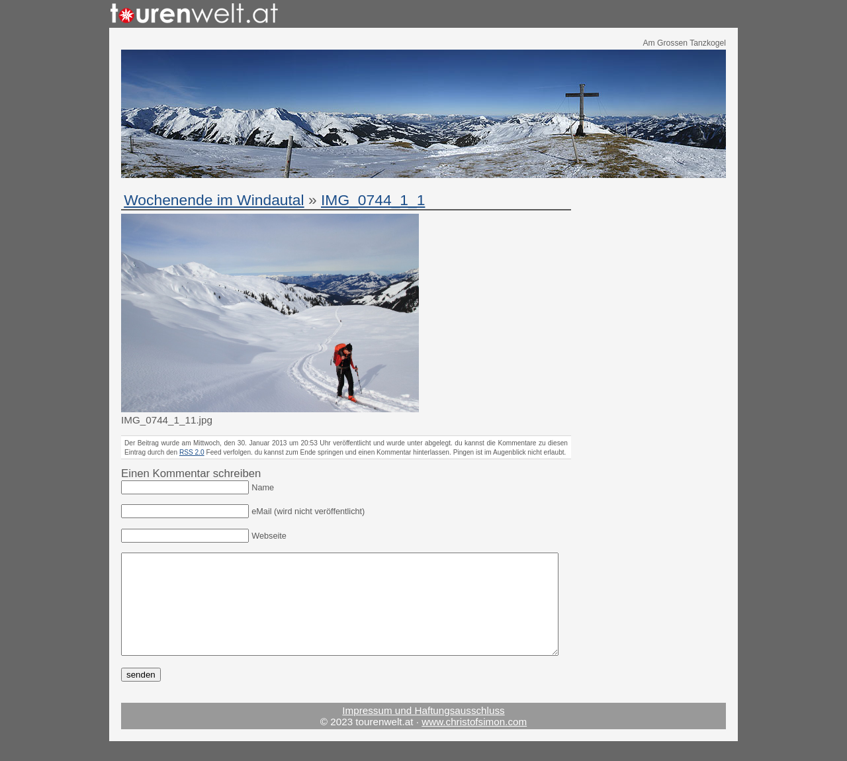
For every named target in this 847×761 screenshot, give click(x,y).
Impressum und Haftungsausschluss (423, 730)
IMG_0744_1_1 (373, 199)
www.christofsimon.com (474, 741)
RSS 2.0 (191, 452)
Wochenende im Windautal (214, 199)
